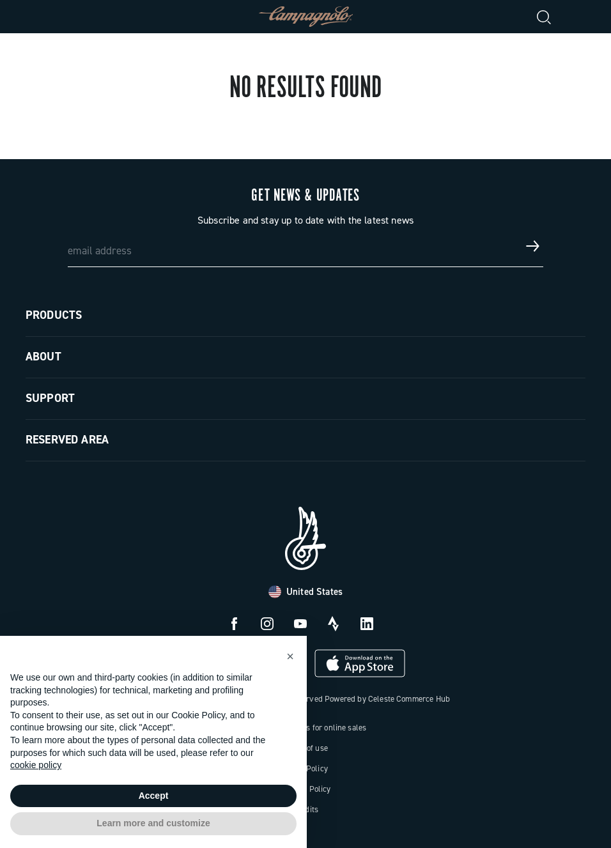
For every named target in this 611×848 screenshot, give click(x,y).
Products (54, 315)
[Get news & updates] (533, 246)
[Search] (544, 16)
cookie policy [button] (35, 765)
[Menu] (36, 16)
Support (50, 398)
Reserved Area (67, 439)
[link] (575, 16)
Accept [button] (154, 795)
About (43, 356)
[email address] (306, 246)
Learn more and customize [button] (153, 823)
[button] (290, 656)
